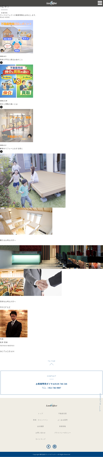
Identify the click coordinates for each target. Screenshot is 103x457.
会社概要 (40, 426)
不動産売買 (62, 413)
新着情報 (62, 426)
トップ (40, 413)
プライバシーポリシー (62, 433)
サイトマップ (40, 439)
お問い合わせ (40, 433)
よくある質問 (63, 420)
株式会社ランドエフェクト (48, 454)
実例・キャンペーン (40, 420)
